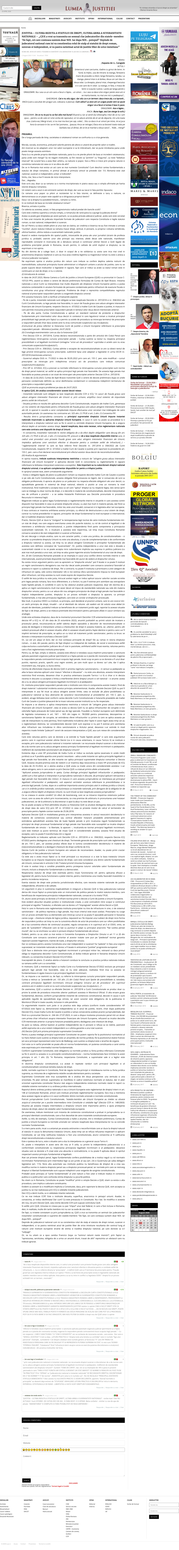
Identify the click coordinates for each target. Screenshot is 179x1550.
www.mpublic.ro (138, 1150)
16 (155, 1223)
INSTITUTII (69, 1500)
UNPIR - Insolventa (72, 1529)
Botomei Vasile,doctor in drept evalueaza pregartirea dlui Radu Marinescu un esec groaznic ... (144, 716)
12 (140, 1223)
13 (144, 1223)
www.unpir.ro (137, 1188)
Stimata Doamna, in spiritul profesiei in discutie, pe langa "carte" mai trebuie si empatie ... (143, 665)
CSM (67, 1504)
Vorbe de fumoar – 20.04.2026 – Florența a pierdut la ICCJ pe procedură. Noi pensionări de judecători (143, 421)
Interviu (92, 1506)
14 (148, 1223)
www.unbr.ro (137, 1174)
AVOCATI (46, 1500)
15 (151, 1223)
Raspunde (100, 1281)
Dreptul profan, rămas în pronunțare (141, 298)
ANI (67, 1519)
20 (144, 1225)
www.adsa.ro (137, 1199)
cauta (37, 8)
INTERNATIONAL (111, 1500)
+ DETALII (155, 392)
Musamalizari (4, 1509)
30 (155, 1228)
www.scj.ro (136, 1146)
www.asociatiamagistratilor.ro (143, 1167)
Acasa (16, 1544)
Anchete (3, 1504)
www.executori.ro (139, 1181)
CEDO (107, 1506)
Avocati (68, 18)
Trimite (26, 1480)
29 (151, 1228)
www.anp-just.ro (138, 1171)
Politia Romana (71, 1516)
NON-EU (108, 1509)
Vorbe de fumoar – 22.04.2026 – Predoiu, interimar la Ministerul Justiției (143, 397)
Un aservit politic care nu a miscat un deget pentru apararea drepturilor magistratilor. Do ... (143, 727)
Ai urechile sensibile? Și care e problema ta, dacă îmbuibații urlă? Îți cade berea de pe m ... (144, 634)
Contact (130, 18)
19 (140, 1225)
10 (133, 1223)
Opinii (91, 18)
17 (133, 1225)
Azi (144, 1210)
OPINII (91, 1500)
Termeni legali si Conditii (60, 1486)
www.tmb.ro (137, 1164)
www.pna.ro (137, 1153)
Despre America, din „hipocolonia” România (140, 332)
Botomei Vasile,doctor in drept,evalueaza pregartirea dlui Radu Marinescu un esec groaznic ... (144, 696)
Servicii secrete (71, 1506)
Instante (27, 1504)
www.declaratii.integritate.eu (143, 1192)
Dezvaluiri (40, 18)
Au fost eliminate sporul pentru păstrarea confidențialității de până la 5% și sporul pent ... (143, 654)
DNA (25, 1509)
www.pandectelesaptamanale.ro (144, 1195)
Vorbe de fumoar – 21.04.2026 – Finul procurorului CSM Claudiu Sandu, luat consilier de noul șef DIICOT (143, 409)
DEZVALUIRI (4, 1500)
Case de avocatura (49, 1506)
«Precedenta (134, 1210)
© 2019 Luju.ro (6, 1544)
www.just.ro (137, 1143)
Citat (122, 1281)
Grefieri (68, 1534)
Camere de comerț (72, 1531)
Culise (119, 18)
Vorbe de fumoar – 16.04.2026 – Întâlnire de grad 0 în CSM (143, 444)
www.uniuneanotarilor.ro (142, 1185)
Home (23, 28)
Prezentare (144, 18)
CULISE (129, 1500)
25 (136, 1228)
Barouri (45, 1509)
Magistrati (54, 18)
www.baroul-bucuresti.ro (141, 1178)
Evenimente (4, 1506)
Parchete (27, 1506)
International (105, 18)
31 (133, 1230)
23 (155, 1225)
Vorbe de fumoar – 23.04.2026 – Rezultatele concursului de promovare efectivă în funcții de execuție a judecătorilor (144, 386)
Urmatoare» (153, 1210)
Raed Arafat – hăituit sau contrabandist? (141, 367)
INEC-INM (69, 1509)
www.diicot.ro (137, 1160)
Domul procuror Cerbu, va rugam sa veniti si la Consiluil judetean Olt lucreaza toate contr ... (144, 675)
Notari (68, 1511)
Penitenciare (70, 1521)
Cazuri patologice (6, 1514)
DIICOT (26, 1511)
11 (136, 1223)
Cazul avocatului (48, 1504)
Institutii (80, 18)
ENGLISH (108, 1504)
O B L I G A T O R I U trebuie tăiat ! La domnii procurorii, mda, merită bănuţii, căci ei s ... (143, 644)
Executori (69, 1526)
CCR (67, 1536)
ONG (67, 1514)
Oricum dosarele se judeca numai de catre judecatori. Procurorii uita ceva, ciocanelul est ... (144, 738)
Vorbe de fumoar (133, 1504)
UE (106, 1511)
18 (136, 1225)
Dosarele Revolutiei (7, 1516)
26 (140, 1228)
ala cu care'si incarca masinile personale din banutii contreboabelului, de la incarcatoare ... (143, 622)
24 (133, 1228)
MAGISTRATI (28, 1500)
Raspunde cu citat (112, 1281)
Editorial (92, 1504)
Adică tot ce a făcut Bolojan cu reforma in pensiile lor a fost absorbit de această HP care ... (144, 685)
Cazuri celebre (5, 1511)
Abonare (154, 1517)
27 (144, 1228)
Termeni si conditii (45, 1544)
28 (148, 1228)
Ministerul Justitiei (72, 1524)
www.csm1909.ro (139, 1139)
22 (151, 1225)
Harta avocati (47, 1511)
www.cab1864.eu (138, 1157)
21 (148, 1225)
